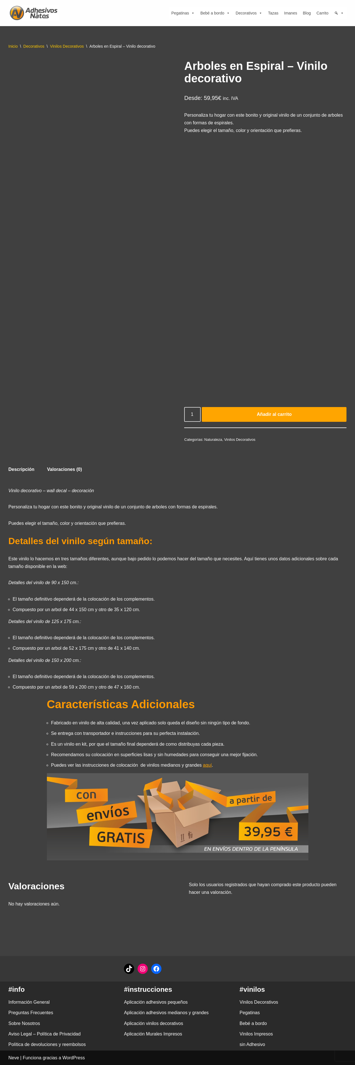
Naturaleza (213, 439)
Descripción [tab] (22, 469)
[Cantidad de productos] (192, 414)
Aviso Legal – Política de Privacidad (45, 1034)
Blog (307, 13)
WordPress (74, 1057)
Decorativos (249, 13)
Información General (29, 1002)
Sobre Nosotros (24, 1023)
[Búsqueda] (339, 13)
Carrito (322, 13)
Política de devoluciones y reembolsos (47, 1044)
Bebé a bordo (215, 13)
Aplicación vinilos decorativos (153, 1023)
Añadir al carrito (274, 414)
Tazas (273, 13)
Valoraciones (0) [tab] (64, 469)
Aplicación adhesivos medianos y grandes (166, 1012)
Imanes (290, 13)
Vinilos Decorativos (67, 46)
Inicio (13, 46)
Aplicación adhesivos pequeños (156, 1002)
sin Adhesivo (252, 1044)
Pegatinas (183, 13)
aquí (207, 765)
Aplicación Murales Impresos (153, 1034)
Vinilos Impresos (256, 1034)
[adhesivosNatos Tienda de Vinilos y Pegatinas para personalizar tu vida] (35, 13)
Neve (14, 1057)
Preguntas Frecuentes (31, 1012)
